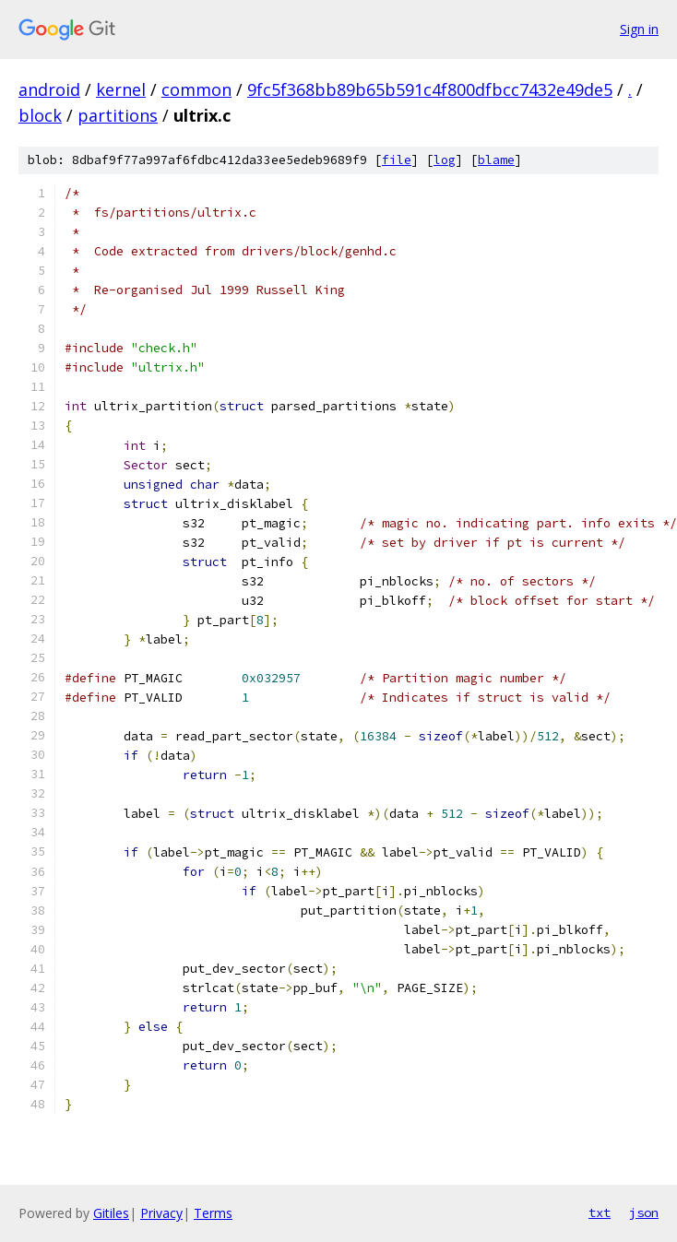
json (644, 1212)
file (396, 160)
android (49, 89)
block (40, 115)
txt (599, 1212)
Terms (213, 1213)
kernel (121, 89)
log (445, 160)
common (196, 89)
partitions (117, 115)
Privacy (161, 1213)
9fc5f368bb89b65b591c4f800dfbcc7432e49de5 (429, 89)
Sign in (639, 29)
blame (496, 160)
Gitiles (111, 1213)
